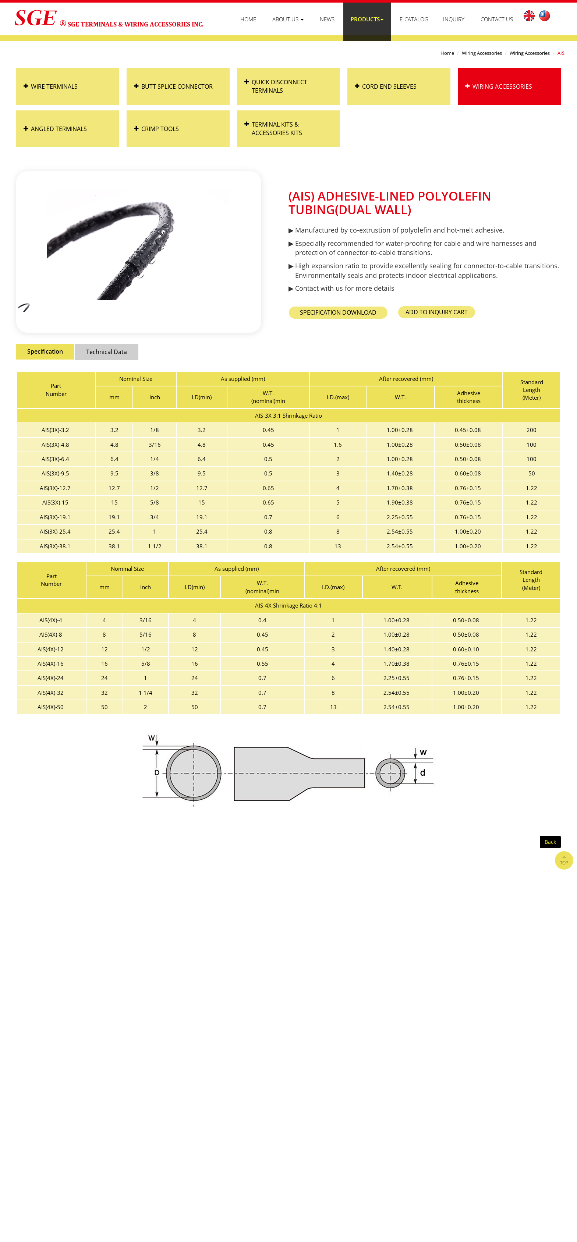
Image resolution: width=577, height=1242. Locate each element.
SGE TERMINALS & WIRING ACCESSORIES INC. (135, 24)
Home (248, 19)
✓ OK (225, 1238)
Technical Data (106, 352)
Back (550, 841)
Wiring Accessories (482, 53)
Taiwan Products (447, 1156)
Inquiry (453, 19)
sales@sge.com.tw (71, 1099)
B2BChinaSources (542, 1156)
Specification (45, 351)
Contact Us (497, 19)
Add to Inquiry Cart (437, 312)
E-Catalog (414, 19)
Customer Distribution (485, 1122)
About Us (288, 19)
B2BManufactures (494, 1156)
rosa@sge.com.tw (126, 1099)
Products (367, 19)
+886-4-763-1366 (59, 1075)
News (327, 19)
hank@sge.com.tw (181, 1099)
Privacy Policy (541, 1122)
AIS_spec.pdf (338, 312)
